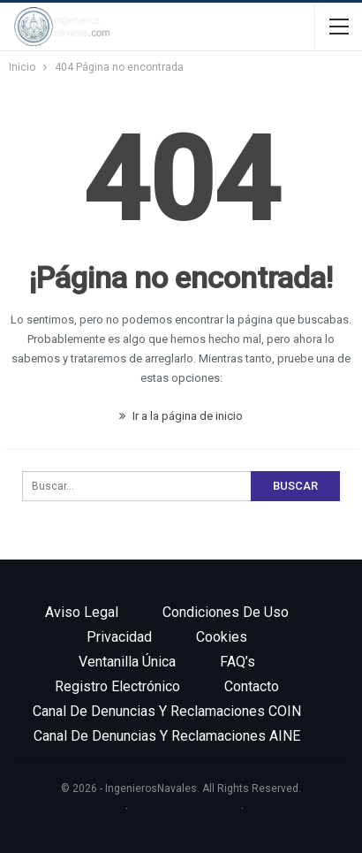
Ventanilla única (127, 661)
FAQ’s (237, 661)
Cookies (221, 636)
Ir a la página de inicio (181, 416)
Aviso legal (81, 612)
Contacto (251, 686)
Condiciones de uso (225, 612)
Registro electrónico (117, 686)
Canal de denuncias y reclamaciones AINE (167, 735)
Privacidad (119, 636)
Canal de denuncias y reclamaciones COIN (167, 711)
